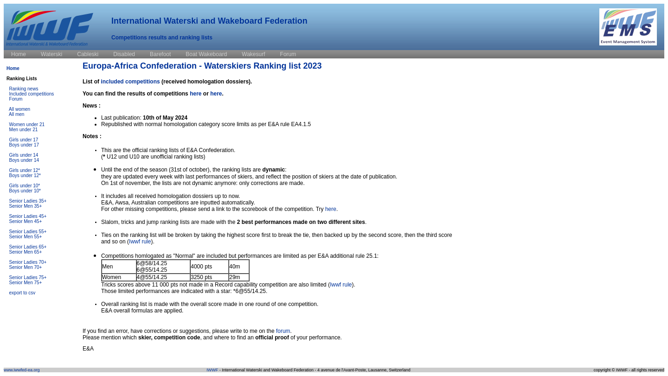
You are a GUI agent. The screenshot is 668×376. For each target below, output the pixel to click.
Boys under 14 (24, 160)
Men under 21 (23, 129)
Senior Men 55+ (25, 236)
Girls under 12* (24, 170)
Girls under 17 (24, 139)
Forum (16, 99)
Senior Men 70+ (25, 267)
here (195, 93)
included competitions (130, 81)
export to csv (22, 292)
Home (12, 68)
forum (283, 331)
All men (16, 114)
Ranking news (24, 88)
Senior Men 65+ (25, 252)
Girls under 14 (24, 155)
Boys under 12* (25, 175)
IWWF (212, 370)
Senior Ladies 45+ (28, 216)
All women (19, 109)
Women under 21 (27, 124)
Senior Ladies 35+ (28, 201)
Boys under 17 (24, 144)
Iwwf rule (140, 241)
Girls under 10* (24, 185)
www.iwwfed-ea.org (22, 370)
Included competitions (31, 93)
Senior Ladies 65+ (28, 246)
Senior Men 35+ (25, 206)
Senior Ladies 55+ (28, 231)
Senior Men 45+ (25, 221)
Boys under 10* (25, 190)
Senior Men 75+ (25, 282)
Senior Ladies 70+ (28, 262)
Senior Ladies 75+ (28, 277)
